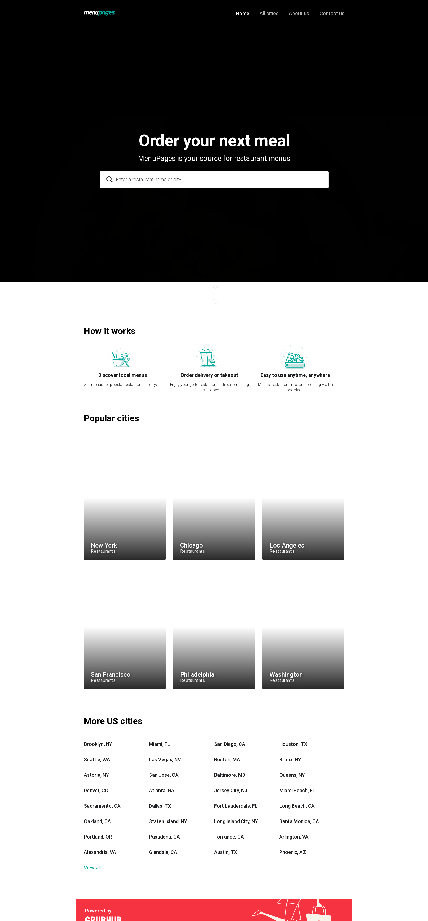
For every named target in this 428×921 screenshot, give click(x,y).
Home (242, 13)
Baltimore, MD (229, 775)
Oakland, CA (97, 821)
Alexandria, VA (100, 852)
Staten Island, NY (168, 821)
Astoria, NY (96, 775)
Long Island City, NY (236, 821)
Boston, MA (227, 759)
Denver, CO (96, 790)
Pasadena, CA (164, 837)
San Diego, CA (229, 744)
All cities (269, 13)
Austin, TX (225, 852)
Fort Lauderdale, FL (236, 806)
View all (92, 868)
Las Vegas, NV (165, 759)
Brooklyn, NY (98, 744)
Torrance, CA (229, 837)
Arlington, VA (294, 837)
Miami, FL (159, 744)
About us (299, 13)
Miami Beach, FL (297, 790)
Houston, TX (293, 744)
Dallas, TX (160, 806)
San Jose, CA (164, 775)
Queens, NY (292, 775)
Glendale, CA (163, 852)
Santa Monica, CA (299, 821)
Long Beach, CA (297, 806)
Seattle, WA (97, 759)
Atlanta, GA (161, 790)
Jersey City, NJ (230, 790)
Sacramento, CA (102, 806)
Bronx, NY (290, 759)
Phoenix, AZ (292, 852)
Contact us (332, 13)
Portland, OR (98, 837)
